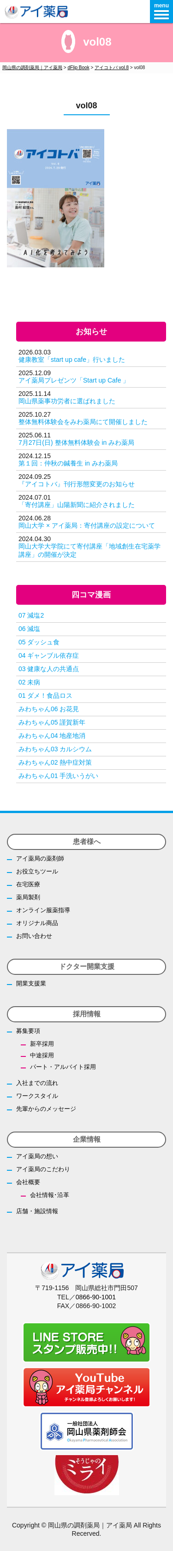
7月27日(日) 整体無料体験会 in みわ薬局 (76, 442)
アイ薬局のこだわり (43, 1169)
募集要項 (28, 1030)
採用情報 (87, 1014)
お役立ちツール (37, 871)
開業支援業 (31, 983)
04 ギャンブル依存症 (48, 655)
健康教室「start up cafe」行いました (71, 359)
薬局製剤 (28, 897)
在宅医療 (28, 884)
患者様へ (87, 841)
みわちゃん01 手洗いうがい (58, 775)
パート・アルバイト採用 (63, 1066)
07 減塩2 (31, 615)
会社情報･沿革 (49, 1194)
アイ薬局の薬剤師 (40, 858)
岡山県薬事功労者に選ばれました (66, 401)
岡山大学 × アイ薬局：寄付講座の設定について (86, 525)
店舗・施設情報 (37, 1211)
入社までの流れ (37, 1082)
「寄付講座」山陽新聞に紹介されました (76, 504)
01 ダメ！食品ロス (45, 695)
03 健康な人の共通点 (48, 668)
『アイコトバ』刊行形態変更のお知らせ (76, 484)
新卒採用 (42, 1043)
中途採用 (42, 1055)
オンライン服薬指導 (43, 910)
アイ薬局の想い (37, 1156)
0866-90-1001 (96, 1297)
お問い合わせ (34, 935)
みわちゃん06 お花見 (48, 709)
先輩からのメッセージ (46, 1108)
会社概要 (28, 1182)
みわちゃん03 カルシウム (55, 749)
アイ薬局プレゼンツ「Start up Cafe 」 (73, 380)
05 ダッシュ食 (39, 642)
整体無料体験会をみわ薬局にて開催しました (83, 421)
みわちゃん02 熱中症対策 (55, 762)
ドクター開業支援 (86, 966)
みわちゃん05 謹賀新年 (51, 722)
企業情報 (87, 1139)
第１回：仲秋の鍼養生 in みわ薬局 (68, 463)
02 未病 (29, 682)
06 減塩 (29, 628)
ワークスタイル (37, 1095)
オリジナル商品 (37, 923)
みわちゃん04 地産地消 (51, 735)
